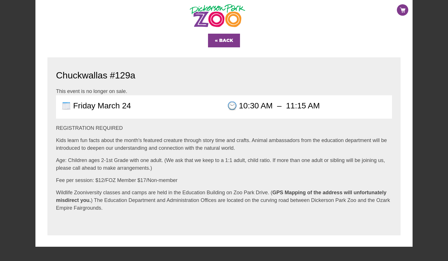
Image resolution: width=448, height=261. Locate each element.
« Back (224, 40)
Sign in (398, 5)
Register (372, 5)
